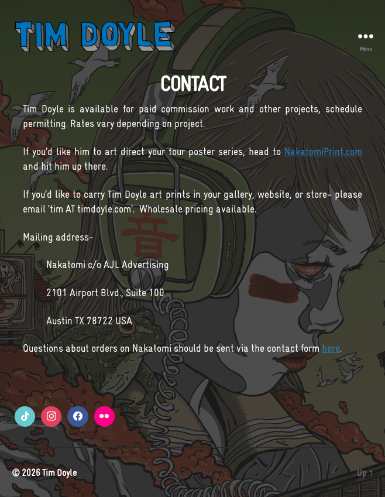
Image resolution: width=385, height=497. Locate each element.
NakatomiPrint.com (323, 151)
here (331, 348)
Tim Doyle (59, 472)
